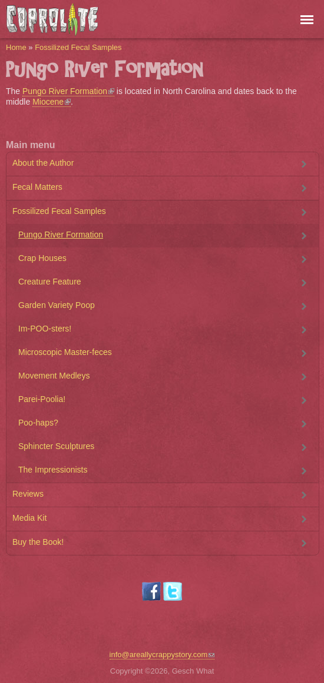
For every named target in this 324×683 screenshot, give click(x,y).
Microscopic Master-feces (65, 352)
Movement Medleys (54, 375)
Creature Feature (49, 281)
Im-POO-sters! (44, 328)
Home (16, 47)
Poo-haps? (38, 422)
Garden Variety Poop (56, 305)
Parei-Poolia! (41, 399)
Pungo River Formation (68, 91)
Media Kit (29, 518)
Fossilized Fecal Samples (78, 47)
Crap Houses (42, 258)
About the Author (43, 163)
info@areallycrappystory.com (162, 654)
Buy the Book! (38, 542)
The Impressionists (52, 469)
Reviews (28, 493)
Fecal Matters (37, 187)
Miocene (51, 101)
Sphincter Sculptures (56, 446)
